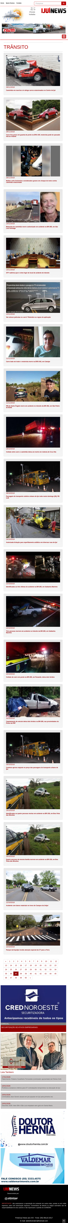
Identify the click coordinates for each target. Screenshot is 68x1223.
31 (41, 969)
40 (31, 974)
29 (31, 969)
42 (41, 974)
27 (21, 969)
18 (31, 965)
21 (46, 965)
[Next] (30, 978)
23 (55, 965)
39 (26, 974)
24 (6, 969)
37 (16, 973)
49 (21, 978)
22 (50, 965)
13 (6, 965)
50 (26, 978)
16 (21, 965)
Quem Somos (10, 3)
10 (46, 961)
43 (46, 974)
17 (26, 965)
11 (51, 961)
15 (16, 965)
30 (36, 969)
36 (11, 974)
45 (55, 974)
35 (6, 974)
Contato (19, 3)
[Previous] (6, 961)
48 (16, 978)
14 (11, 965)
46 (6, 978)
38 (21, 974)
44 (50, 974)
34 (55, 969)
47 (11, 978)
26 (16, 969)
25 (11, 969)
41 (36, 974)
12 (56, 961)
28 (26, 969)
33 (50, 969)
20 (41, 965)
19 (36, 965)
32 (46, 969)
